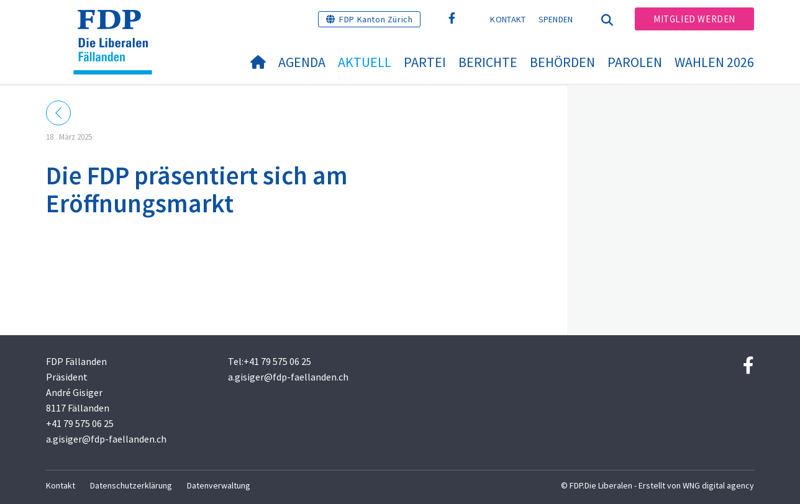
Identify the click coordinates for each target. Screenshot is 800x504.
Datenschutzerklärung (131, 485)
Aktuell (364, 62)
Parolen (634, 62)
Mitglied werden (694, 19)
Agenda (301, 62)
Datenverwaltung (218, 485)
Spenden (556, 19)
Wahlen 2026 (714, 62)
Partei (425, 62)
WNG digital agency (718, 485)
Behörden (562, 62)
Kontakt (507, 19)
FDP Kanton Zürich (375, 19)
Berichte (487, 62)
